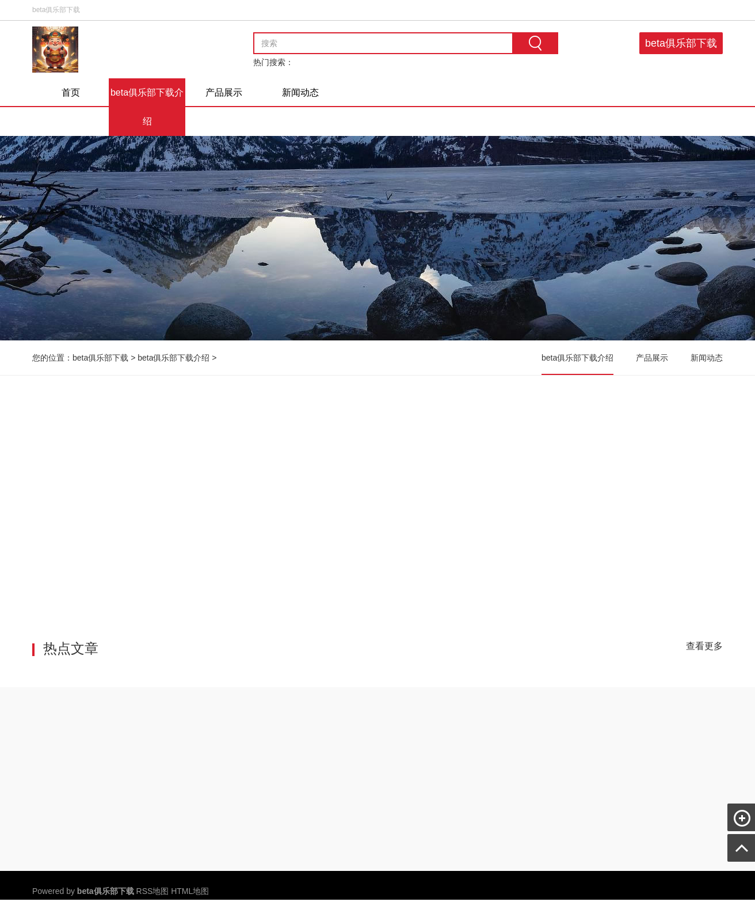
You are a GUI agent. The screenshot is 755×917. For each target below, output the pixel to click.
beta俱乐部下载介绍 (147, 107)
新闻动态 (300, 92)
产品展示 (223, 92)
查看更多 (704, 646)
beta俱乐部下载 (681, 43)
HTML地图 (190, 891)
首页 (71, 92)
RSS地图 (152, 891)
